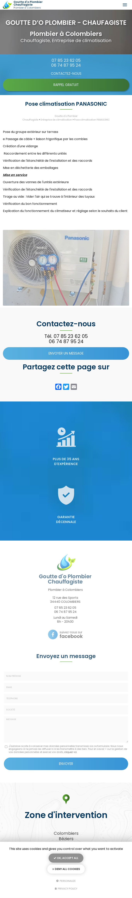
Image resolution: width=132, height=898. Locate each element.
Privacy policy (66, 888)
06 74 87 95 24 (66, 65)
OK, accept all (66, 858)
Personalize (66, 881)
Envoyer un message (66, 353)
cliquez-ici (70, 752)
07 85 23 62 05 (66, 60)
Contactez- (66, 73)
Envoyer (66, 763)
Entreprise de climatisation (56, 119)
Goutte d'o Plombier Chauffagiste (35, 5)
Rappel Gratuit (66, 84)
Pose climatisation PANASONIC (92, 119)
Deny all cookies (66, 869)
